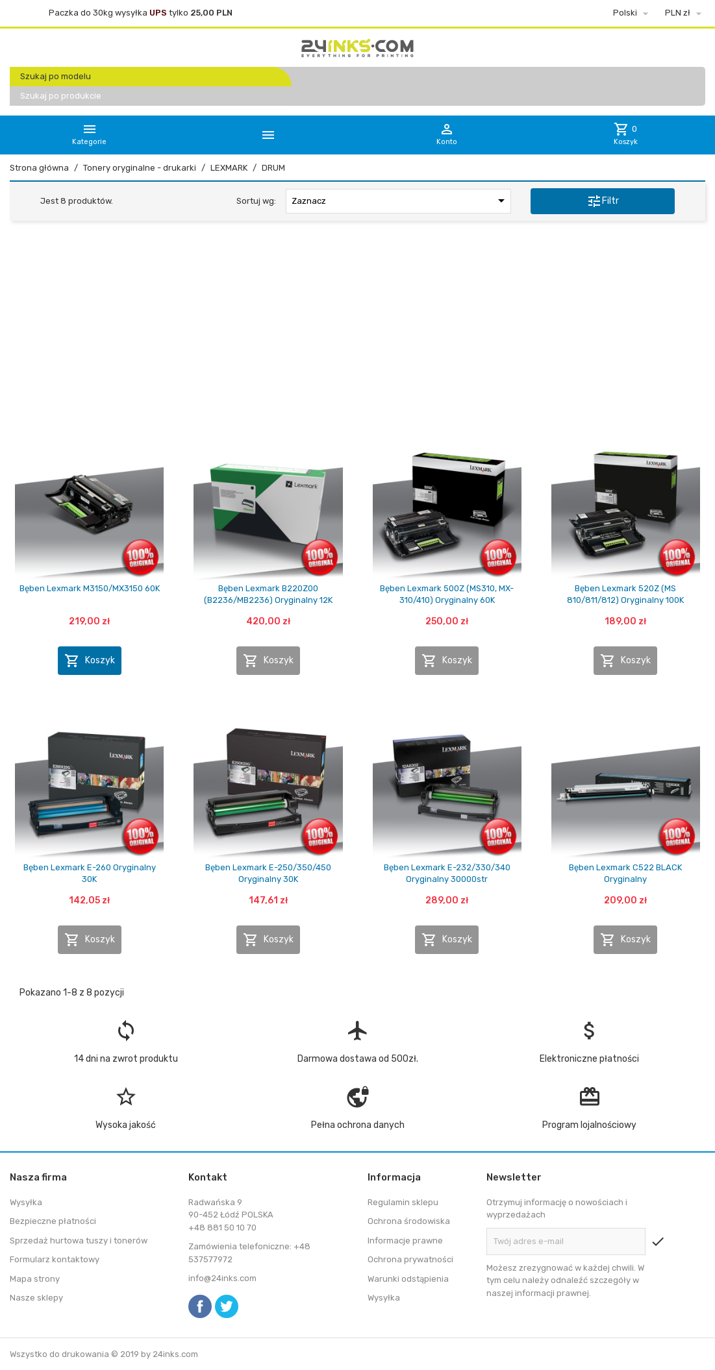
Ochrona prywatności (410, 1259)
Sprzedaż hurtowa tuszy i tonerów (78, 1240)
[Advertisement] (357, 330)
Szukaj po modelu (55, 76)
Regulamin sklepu (403, 1202)
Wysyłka (26, 1202)
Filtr (602, 201)
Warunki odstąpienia (408, 1279)
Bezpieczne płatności (53, 1221)
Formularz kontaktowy (54, 1259)
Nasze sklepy (36, 1298)
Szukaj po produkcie (60, 96)
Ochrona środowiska (409, 1221)
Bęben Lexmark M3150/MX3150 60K (89, 588)
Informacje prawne (405, 1240)
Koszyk (89, 660)
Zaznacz (401, 200)
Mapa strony (35, 1279)
